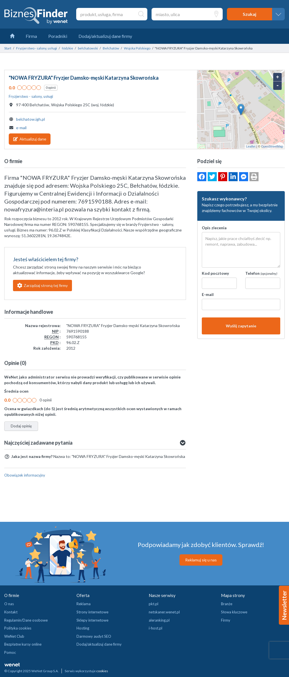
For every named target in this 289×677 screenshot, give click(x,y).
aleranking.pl (159, 620)
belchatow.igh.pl (30, 119)
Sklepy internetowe (92, 620)
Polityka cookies (17, 628)
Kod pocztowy (215, 273)
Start (7, 48)
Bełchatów (111, 48)
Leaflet (250, 146)
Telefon (261, 273)
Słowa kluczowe (234, 612)
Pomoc (10, 652)
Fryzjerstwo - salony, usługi (36, 48)
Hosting (82, 628)
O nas (9, 604)
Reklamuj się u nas (201, 559)
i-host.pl (155, 628)
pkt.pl (153, 604)
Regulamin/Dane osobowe (26, 620)
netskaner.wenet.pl (164, 612)
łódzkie (67, 48)
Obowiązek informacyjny (24, 475)
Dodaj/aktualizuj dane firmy (99, 644)
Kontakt (10, 612)
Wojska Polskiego (137, 48)
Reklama (83, 604)
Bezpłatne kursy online (22, 644)
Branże (226, 604)
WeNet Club (14, 636)
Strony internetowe (92, 612)
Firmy (225, 620)
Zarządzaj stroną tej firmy (42, 285)
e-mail (21, 127)
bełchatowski (88, 48)
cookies (102, 671)
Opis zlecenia (214, 227)
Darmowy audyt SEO (93, 636)
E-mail (208, 294)
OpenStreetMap (272, 146)
